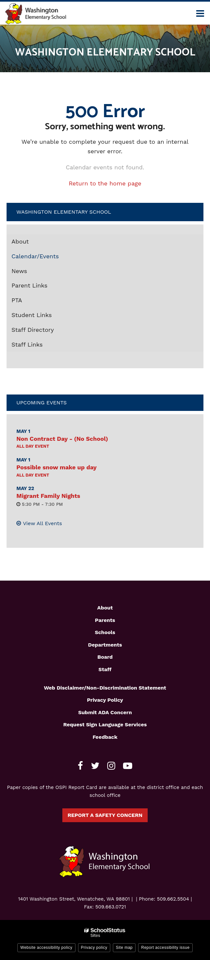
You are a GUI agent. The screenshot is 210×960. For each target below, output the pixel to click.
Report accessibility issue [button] (165, 947)
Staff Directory (32, 329)
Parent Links (29, 285)
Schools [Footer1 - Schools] (105, 632)
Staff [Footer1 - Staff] (105, 669)
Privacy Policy (105, 700)
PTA (16, 300)
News (19, 270)
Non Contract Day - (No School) (62, 438)
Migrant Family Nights (48, 495)
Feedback (105, 737)
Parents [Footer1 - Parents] (105, 620)
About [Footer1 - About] (105, 608)
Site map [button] (124, 947)
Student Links (31, 314)
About (20, 241)
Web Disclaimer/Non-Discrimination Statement (105, 688)
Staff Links (27, 344)
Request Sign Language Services (105, 724)
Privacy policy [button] (94, 947)
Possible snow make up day (56, 467)
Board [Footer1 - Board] (105, 657)
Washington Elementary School (63, 212)
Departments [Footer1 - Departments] (105, 645)
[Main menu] (200, 13)
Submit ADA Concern (105, 712)
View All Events (42, 523)
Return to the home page (105, 183)
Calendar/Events (35, 256)
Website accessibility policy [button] (46, 947)
